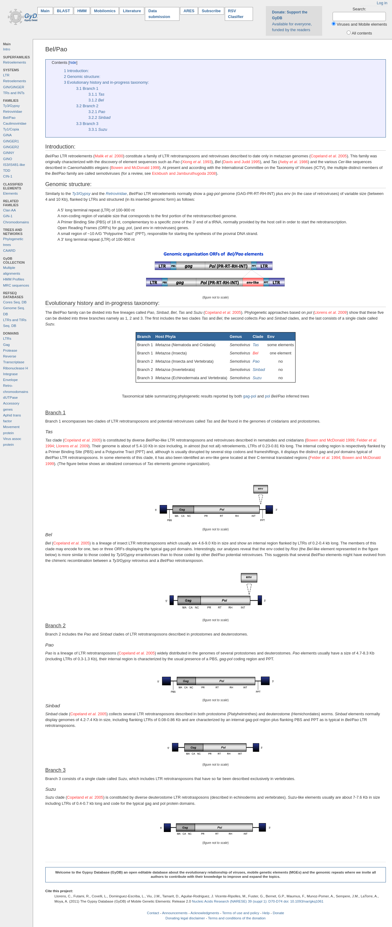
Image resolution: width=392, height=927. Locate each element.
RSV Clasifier (236, 14)
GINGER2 (11, 147)
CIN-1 (7, 176)
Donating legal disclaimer (185, 918)
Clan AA (9, 210)
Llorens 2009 (331, 312)
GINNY (8, 153)
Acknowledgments (204, 913)
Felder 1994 (325, 457)
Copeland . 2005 (329, 156)
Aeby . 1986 (294, 161)
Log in (382, 3)
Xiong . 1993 (196, 161)
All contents (362, 33)
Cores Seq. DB (15, 302)
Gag (6, 344)
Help (266, 913)
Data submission (159, 14)
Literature (132, 11)
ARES (188, 11)
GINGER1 (11, 141)
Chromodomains (16, 222)
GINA (7, 135)
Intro (6, 49)
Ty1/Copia (11, 129)
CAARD (9, 250)
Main (47, 10)
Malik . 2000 (109, 156)
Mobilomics (104, 11)
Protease (10, 350)
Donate (278, 913)
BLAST (63, 11)
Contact (153, 913)
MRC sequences (16, 285)
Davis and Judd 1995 (241, 161)
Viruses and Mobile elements (362, 24)
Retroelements (14, 62)
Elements (10, 193)
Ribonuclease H (15, 368)
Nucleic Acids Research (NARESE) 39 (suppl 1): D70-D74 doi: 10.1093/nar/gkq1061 (258, 901)
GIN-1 (8, 216)
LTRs (7, 338)
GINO (7, 159)
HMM (82, 11)
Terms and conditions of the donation (237, 918)
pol (267, 396)
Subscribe (211, 11)
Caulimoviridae (14, 123)
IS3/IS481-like (14, 165)
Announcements (174, 913)
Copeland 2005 (71, 543)
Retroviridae (12, 111)
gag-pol (249, 396)
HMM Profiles (13, 279)
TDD (6, 170)
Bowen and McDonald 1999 (135, 167)
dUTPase (10, 397)
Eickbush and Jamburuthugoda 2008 (184, 173)
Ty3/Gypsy (11, 106)
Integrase (10, 374)
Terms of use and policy (240, 913)
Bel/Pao (9, 117)
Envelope (10, 380)
